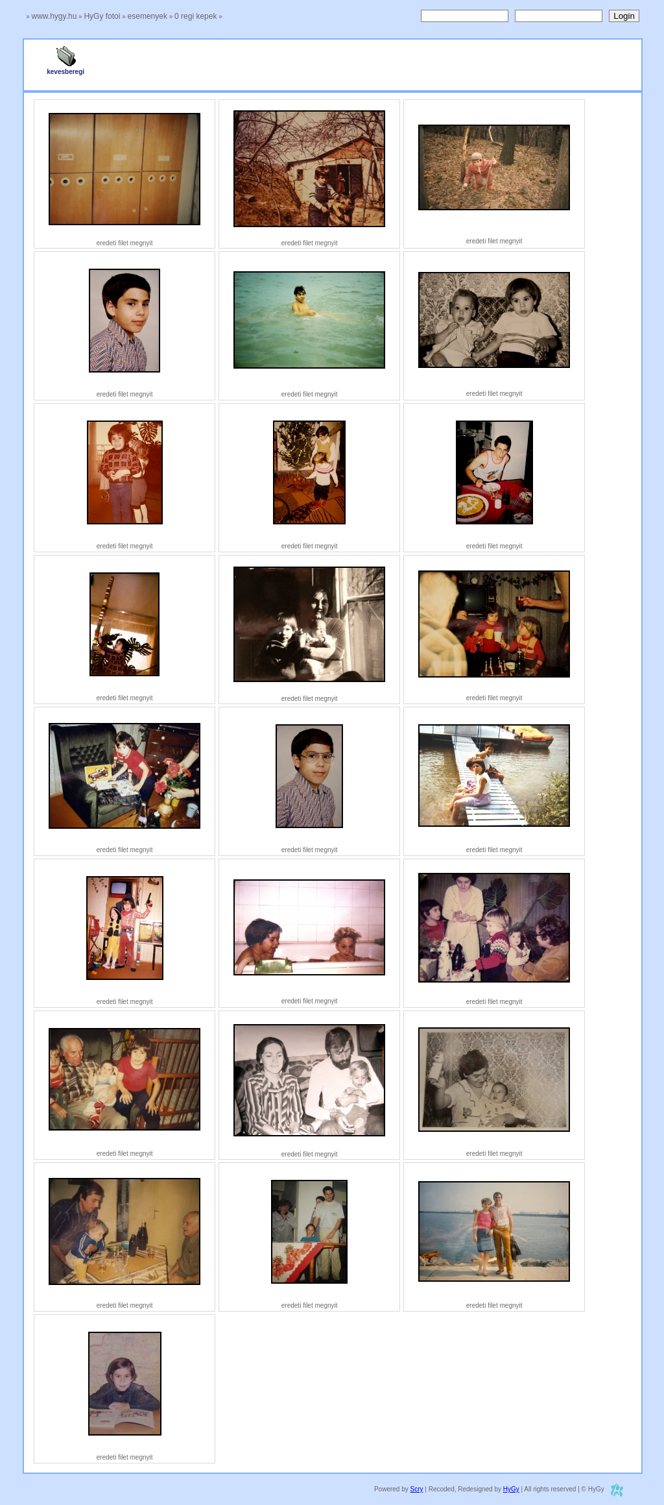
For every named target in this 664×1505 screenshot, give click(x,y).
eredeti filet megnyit (125, 243)
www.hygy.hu (54, 16)
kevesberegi (65, 68)
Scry (416, 1489)
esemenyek (147, 16)
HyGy (511, 1489)
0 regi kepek (195, 16)
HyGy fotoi (102, 16)
